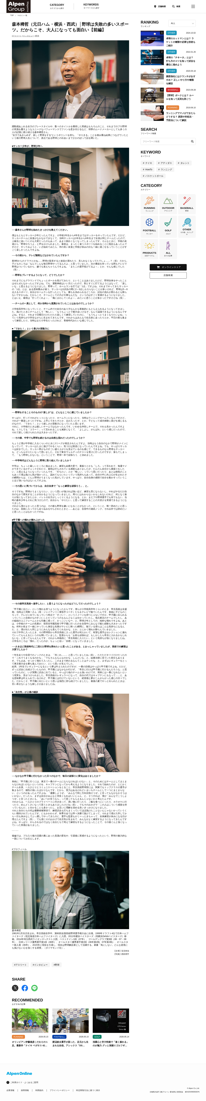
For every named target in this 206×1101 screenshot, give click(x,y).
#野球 (37, 36)
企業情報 (10, 1090)
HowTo (148, 169)
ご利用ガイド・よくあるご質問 (24, 1082)
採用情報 (25, 1090)
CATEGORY (57, 7)
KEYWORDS (91, 6)
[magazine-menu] (193, 6)
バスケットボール (154, 176)
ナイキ (148, 163)
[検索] (175, 6)
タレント (184, 163)
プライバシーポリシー (60, 1090)
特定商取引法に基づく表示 (88, 1090)
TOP (12, 15)
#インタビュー (28, 36)
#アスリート (17, 36)
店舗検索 (162, 6)
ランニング (166, 169)
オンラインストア (171, 267)
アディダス (166, 163)
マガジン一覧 (22, 15)
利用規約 (39, 1090)
